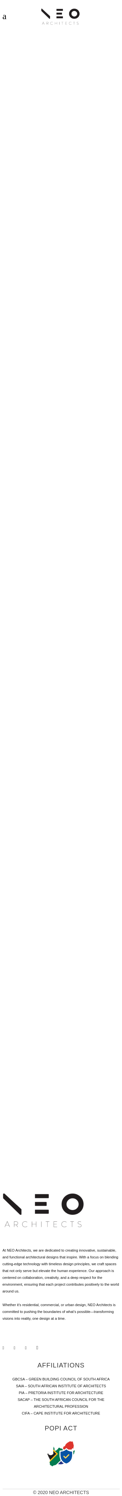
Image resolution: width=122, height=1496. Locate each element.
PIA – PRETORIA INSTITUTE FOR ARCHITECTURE (61, 1393)
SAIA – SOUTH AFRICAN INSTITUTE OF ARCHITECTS (61, 1386)
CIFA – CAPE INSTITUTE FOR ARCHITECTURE (61, 1413)
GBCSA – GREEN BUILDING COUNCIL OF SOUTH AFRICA (61, 1379)
